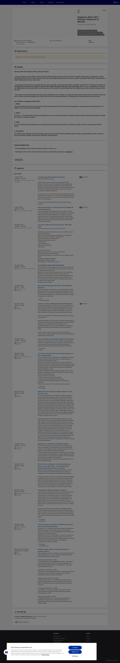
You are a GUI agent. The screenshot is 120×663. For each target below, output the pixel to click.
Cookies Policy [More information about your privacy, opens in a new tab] (46, 654)
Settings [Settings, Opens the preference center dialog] (75, 656)
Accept (75, 647)
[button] (6, 652)
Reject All (75, 652)
